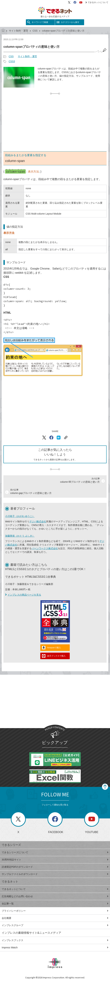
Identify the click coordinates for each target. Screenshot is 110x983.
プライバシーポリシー (55, 910)
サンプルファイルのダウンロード (55, 874)
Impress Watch (55, 947)
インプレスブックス (55, 940)
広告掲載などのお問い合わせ (55, 896)
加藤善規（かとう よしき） (20, 535)
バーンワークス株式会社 (45, 548)
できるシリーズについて (55, 852)
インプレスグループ (55, 925)
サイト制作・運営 (18, 30)
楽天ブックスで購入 (56, 656)
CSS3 (12, 61)
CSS (35, 30)
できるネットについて (96, 2)
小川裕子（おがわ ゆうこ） (20, 516)
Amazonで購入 (54, 647)
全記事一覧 (55, 903)
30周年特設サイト (55, 859)
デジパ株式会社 (37, 521)
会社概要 (55, 918)
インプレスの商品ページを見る (23, 594)
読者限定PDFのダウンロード (55, 866)
